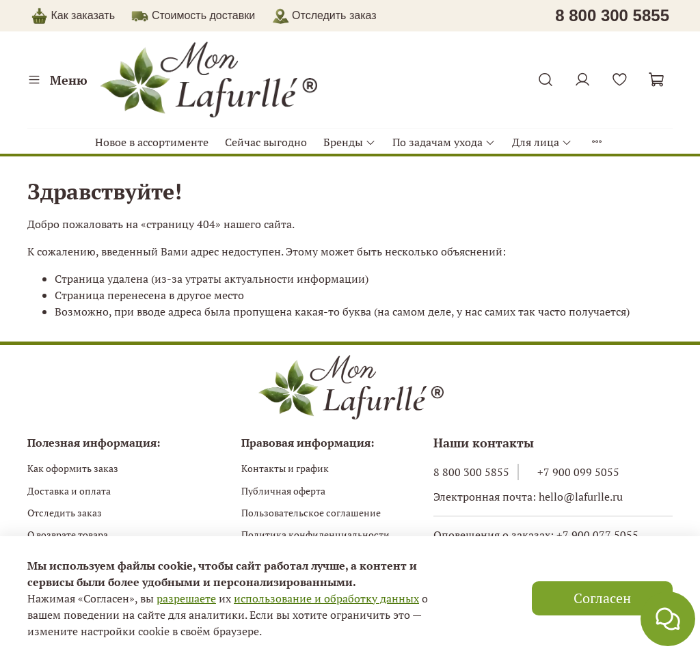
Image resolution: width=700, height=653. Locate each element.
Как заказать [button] (83, 15)
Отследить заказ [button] (324, 15)
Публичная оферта (283, 491)
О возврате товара (67, 535)
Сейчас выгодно (266, 142)
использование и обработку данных (326, 598)
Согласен (602, 598)
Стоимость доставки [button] (203, 15)
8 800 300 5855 (471, 472)
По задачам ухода (444, 142)
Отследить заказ (64, 513)
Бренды (349, 142)
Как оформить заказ (72, 468)
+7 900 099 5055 (578, 472)
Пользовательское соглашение (311, 513)
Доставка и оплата (69, 491)
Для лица (542, 142)
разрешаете (186, 598)
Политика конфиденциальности (315, 535)
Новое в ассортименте (151, 142)
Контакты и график (285, 468)
